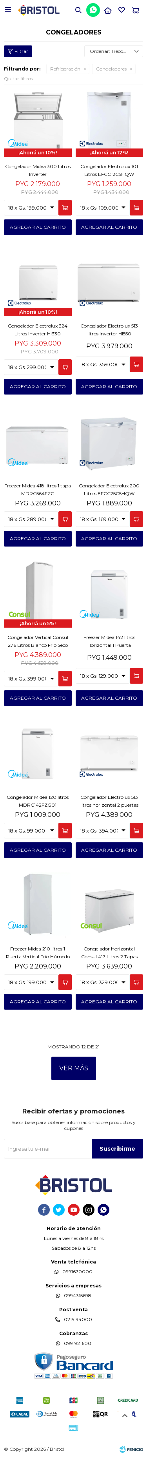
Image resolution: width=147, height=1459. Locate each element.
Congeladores (111, 69)
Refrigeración (65, 69)
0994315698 (77, 1295)
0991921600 (77, 1343)
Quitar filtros (18, 78)
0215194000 (78, 1319)
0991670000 (77, 1271)
